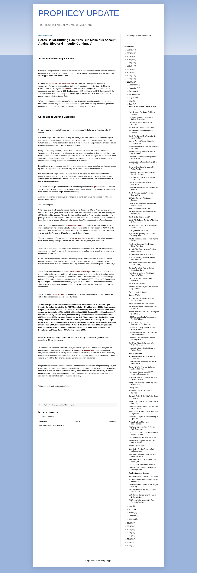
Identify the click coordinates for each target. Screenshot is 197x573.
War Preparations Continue (138, 292)
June (131, 104)
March (131, 513)
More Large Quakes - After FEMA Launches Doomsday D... (141, 373)
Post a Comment (48, 417)
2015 (129, 523)
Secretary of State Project (80, 271)
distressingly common (74, 225)
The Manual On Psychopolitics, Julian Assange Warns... (142, 328)
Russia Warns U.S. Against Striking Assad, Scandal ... (141, 269)
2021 (129, 66)
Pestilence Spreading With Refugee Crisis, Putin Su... (141, 245)
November (133, 88)
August (132, 98)
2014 (129, 526)
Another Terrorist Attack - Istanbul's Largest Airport (141, 142)
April (131, 509)
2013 (129, 529)
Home (78, 421)
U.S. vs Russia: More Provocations (141, 128)
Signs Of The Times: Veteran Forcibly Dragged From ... (142, 250)
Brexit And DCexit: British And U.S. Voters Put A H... (141, 344)
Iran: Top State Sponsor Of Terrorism (142, 465)
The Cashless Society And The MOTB (142, 437)
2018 (129, 76)
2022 (129, 63)
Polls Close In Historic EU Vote (140, 209)
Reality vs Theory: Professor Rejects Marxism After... (142, 152)
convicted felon (58, 294)
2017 (129, 79)
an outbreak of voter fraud (62, 83)
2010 (129, 539)
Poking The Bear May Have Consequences (139, 423)
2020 (129, 69)
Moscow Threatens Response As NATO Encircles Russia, (143, 378)
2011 (129, 536)
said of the (76, 140)
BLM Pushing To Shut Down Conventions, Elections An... (140, 323)
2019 (129, 72)
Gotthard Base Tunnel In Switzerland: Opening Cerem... (142, 469)
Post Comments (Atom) (56, 425)
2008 (129, 546)
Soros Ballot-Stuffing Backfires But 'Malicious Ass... (141, 450)
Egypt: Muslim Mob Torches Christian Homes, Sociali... (142, 204)
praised (97, 187)
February (132, 516)
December (133, 85)
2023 (129, 59)
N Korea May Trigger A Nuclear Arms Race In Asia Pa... (142, 442)
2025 (129, 53)
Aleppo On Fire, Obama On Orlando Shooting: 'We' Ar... (142, 339)
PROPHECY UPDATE (78, 13)
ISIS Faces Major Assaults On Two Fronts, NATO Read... (141, 501)
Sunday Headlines (135, 353)
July (130, 101)
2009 (129, 542)
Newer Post (43, 421)
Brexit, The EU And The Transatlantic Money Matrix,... (142, 137)
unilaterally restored (86, 350)
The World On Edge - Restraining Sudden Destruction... (141, 118)
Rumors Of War (134, 295)
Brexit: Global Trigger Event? (139, 217)
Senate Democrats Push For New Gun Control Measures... (143, 334)
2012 (129, 533)
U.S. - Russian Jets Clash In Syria (141, 254)
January (132, 519)
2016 (129, 82)
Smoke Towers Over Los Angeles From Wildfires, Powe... (143, 226)
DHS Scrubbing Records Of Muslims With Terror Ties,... (142, 299)
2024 (129, 56)
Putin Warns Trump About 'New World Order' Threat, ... (142, 264)
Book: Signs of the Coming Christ (139, 36)
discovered (67, 88)
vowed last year (78, 238)
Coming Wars (133, 388)
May (131, 506)
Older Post (112, 421)
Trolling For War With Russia (139, 231)
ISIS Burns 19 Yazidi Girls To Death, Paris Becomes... (142, 428)
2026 (129, 50)
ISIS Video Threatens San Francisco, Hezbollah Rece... (142, 173)
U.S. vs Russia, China (137, 284)
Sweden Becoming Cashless (139, 473)
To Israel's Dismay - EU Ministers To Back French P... (142, 259)
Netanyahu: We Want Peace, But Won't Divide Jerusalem (143, 455)
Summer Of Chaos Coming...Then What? (144, 476)
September (133, 94)
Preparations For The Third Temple (141, 303)
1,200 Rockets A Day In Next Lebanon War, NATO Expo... (142, 318)
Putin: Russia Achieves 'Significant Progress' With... (141, 274)
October (132, 91)
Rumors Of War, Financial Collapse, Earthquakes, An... (142, 368)
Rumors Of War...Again (137, 446)
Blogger (108, 561)
